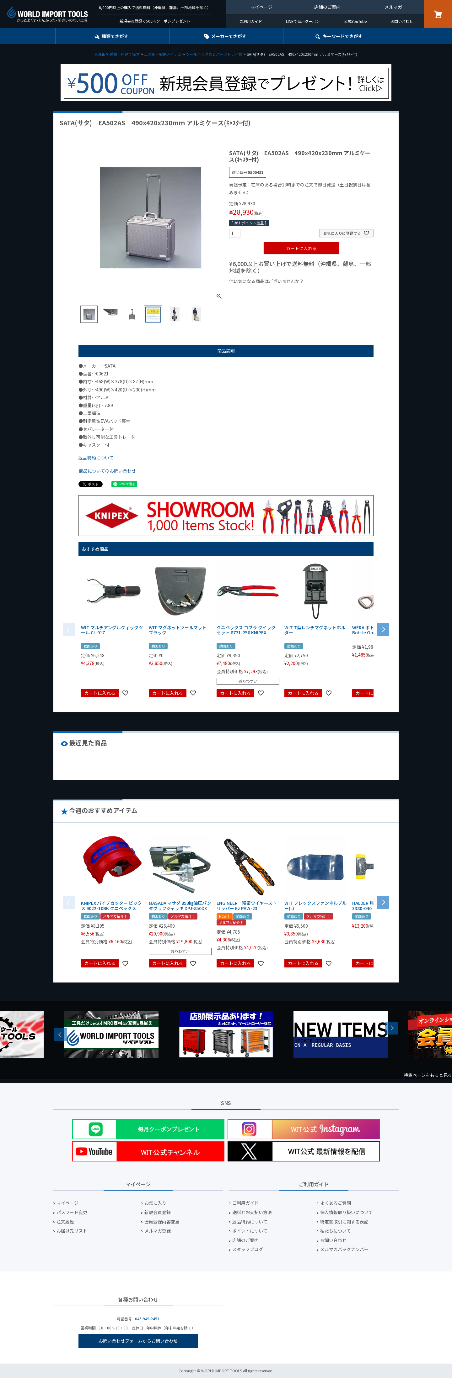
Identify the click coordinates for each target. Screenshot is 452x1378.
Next (391, 1028)
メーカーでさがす (228, 36)
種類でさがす (115, 36)
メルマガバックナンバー (344, 1249)
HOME (100, 54)
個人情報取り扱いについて (346, 1212)
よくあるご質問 (335, 1203)
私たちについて (335, 1231)
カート (438, 14)
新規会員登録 (157, 1212)
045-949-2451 (147, 1318)
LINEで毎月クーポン (303, 21)
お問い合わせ (401, 21)
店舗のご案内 (327, 7)
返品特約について (96, 457)
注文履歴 (65, 1222)
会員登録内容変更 (162, 1222)
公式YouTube (355, 21)
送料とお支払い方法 (252, 1212)
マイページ (261, 7)
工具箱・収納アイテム (162, 54)
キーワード (342, 36)
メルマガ (393, 7)
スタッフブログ (247, 1249)
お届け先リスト (71, 1231)
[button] (383, 629)
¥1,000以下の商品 (249, 292)
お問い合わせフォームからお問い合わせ (138, 1341)
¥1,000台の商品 (291, 292)
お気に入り (155, 1203)
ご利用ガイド (250, 21)
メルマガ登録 (157, 1231)
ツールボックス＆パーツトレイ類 (214, 54)
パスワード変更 (71, 1212)
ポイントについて (249, 1231)
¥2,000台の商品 (330, 292)
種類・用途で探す (125, 54)
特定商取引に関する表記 (344, 1222)
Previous (60, 1034)
